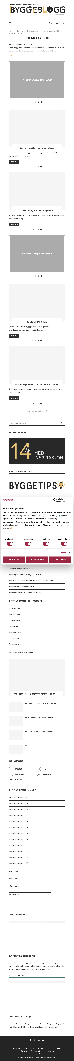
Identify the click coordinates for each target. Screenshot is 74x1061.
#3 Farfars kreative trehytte (36, 746)
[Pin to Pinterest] (39, 102)
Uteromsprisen (14, 620)
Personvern (49, 1051)
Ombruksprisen (15, 644)
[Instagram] (51, 23)
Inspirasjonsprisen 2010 (18, 857)
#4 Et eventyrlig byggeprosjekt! (21, 586)
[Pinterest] (54, 23)
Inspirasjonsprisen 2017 (18, 815)
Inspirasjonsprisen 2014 (18, 833)
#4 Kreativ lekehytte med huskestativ (40, 732)
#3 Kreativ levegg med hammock (37, 253)
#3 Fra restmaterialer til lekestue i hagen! (25, 592)
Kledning (16, 1048)
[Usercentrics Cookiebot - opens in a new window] (55, 500)
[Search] (64, 23)
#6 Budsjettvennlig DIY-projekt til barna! (25, 574)
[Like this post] (32, 102)
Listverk (23, 1051)
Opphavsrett (36, 1051)
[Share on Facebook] (35, 102)
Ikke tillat (14, 559)
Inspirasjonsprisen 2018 (18, 809)
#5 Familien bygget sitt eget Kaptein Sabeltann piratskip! (31, 580)
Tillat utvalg (37, 559)
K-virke (41, 1048)
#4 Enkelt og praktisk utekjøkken (37, 210)
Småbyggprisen (15, 632)
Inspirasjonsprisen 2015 (18, 827)
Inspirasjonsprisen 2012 (18, 845)
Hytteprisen (13, 626)
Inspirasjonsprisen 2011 (18, 851)
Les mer (12, 55)
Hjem (10, 31)
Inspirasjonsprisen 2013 (18, 839)
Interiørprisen (14, 614)
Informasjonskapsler (37, 1054)
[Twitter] (50, 769)
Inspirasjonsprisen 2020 (18, 803)
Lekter (50, 1048)
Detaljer (63, 552)
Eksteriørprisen (15, 608)
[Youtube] (57, 23)
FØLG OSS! (13, 878)
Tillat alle (60, 559)
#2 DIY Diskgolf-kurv (37, 321)
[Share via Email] (42, 102)
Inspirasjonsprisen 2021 (18, 797)
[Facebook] (49, 23)
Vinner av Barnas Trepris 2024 (21, 568)
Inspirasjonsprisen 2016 (18, 821)
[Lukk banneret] (70, 500)
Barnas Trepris (14, 638)
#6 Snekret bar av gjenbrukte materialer (40, 703)
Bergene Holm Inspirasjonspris (27, 31)
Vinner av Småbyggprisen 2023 (37, 79)
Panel (59, 1048)
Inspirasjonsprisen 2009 (18, 863)
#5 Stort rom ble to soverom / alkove (37, 148)
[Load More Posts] (37, 411)
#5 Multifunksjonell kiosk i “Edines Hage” (41, 717)
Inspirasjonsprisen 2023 (51, 31)
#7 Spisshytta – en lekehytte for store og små (35, 693)
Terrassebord (29, 1048)
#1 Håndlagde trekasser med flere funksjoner (37, 384)
